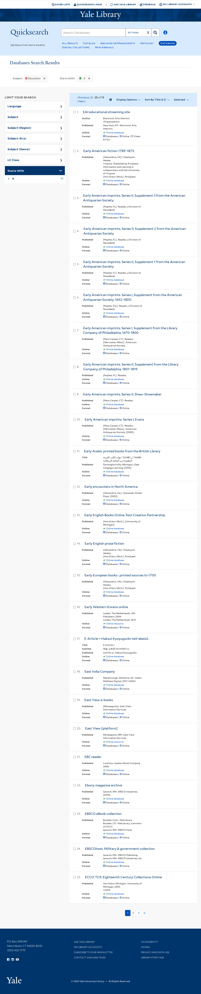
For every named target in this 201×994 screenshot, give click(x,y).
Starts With (16, 170)
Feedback (148, 4)
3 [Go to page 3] (138, 912)
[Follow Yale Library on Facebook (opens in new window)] (8, 959)
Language (14, 106)
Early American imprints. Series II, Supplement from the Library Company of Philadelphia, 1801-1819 (131, 366)
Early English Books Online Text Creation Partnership (124, 515)
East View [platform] (101, 728)
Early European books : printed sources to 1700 (120, 575)
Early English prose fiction (104, 543)
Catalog (89, 43)
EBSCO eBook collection (103, 814)
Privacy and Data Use (155, 952)
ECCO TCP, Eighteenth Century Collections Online (123, 877)
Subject (13, 117)
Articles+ (147, 43)
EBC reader (92, 757)
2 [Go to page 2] (133, 912)
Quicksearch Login (88, 4)
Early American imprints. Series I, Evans (114, 419)
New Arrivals (104, 47)
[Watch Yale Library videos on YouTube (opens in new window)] (17, 959)
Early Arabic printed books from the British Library (122, 451)
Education (33, 78)
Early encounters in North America (111, 487)
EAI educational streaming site (106, 112)
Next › (82, 101)
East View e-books (98, 700)
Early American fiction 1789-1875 (108, 151)
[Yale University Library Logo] (100, 15)
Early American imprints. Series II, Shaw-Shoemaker (122, 394)
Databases (167, 43)
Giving (145, 947)
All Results (70, 43)
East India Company (99, 671)
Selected (179, 99)
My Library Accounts (88, 947)
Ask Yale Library (123, 4)
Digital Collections (76, 47)
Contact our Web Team (89, 957)
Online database (115, 132)
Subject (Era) (17, 138)
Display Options (126, 99)
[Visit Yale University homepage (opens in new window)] (14, 979)
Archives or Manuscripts (117, 43)
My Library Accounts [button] (175, 4)
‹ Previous (90, 99)
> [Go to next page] (145, 913)
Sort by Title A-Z (155, 99)
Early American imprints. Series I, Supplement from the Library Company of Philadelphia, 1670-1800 (130, 330)
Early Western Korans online (106, 607)
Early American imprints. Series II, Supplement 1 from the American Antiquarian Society (134, 264)
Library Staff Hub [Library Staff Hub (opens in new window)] (152, 957)
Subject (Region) (19, 127)
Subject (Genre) (19, 149)
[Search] (93, 32)
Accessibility (149, 942)
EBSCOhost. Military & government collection (120, 849)
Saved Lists (61, 4)
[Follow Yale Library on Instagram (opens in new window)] (12, 959)
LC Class (13, 160)
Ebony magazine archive (103, 785)
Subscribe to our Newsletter (93, 952)
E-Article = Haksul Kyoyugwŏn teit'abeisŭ (116, 639)
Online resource (115, 623)
